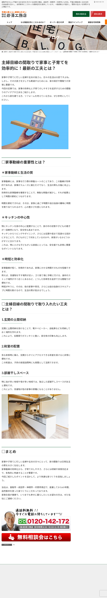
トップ (5, 578)
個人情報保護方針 (41, 579)
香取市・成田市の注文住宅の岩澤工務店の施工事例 (17, 579)
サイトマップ (63, 579)
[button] (81, 14)
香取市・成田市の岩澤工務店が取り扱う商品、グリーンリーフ (74, 578)
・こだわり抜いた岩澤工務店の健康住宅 (88, 596)
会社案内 (52, 579)
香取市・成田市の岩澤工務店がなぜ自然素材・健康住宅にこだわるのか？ (32, 578)
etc (14, 544)
